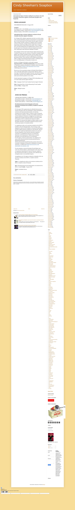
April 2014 (49, 158)
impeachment (51, 308)
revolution (50, 355)
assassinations (51, 240)
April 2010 (49, 211)
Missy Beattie (52, 39)
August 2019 (50, 86)
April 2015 (49, 144)
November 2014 (50, 150)
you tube (50, 388)
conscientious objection (52, 265)
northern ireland (51, 337)
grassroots (50, 298)
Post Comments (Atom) (20, 210)
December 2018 (50, 95)
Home (49, 19)
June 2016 (49, 129)
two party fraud (51, 378)
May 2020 (49, 76)
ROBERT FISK (51, 360)
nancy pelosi (50, 336)
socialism (50, 368)
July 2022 (49, 47)
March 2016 (49, 132)
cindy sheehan (51, 261)
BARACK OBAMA (51, 242)
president (50, 350)
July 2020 (49, 74)
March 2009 (49, 226)
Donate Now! (51, 400)
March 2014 (49, 159)
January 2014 (50, 161)
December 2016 (50, 122)
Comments (51, 447)
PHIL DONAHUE (51, 347)
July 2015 (49, 141)
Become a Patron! (50, 395)
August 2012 (50, 180)
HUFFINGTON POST (52, 303)
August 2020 (50, 73)
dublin (49, 280)
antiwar (50, 236)
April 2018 (49, 104)
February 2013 (50, 173)
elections (50, 283)
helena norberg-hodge (52, 301)
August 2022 (50, 46)
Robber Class (51, 359)
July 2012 (49, 181)
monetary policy (51, 332)
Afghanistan (50, 233)
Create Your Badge (50, 430)
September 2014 (50, 152)
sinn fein (50, 366)
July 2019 (49, 87)
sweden (50, 370)
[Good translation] (2, 492)
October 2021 (50, 57)
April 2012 (49, 184)
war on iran (50, 384)
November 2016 (50, 123)
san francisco (51, 365)
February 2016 (50, 133)
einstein (50, 282)
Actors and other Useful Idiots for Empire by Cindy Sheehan (27, 225)
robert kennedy (51, 361)
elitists (50, 284)
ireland (50, 311)
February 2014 (50, 160)
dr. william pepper (51, 279)
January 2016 (50, 134)
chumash (50, 260)
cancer (50, 252)
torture (50, 377)
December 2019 (50, 82)
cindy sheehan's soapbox (52, 262)
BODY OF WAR (51, 245)
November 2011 (50, 190)
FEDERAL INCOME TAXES (53, 290)
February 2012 (50, 187)
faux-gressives (51, 288)
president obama (51, 351)
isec (49, 313)
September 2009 (50, 219)
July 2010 (49, 208)
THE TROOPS (51, 375)
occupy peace (51, 340)
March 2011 (49, 199)
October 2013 (50, 164)
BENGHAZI (50, 243)
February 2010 (50, 213)
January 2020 (50, 81)
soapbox (50, 367)
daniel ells (50, 270)
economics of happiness (52, 281)
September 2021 (50, 58)
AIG (49, 234)
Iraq (49, 309)
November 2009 (50, 217)
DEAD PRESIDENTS (52, 273)
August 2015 (50, 140)
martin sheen (51, 328)
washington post (51, 386)
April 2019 (49, 91)
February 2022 (50, 53)
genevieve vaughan (51, 292)
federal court (50, 289)
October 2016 (50, 124)
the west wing (51, 376)
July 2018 (49, 101)
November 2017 (50, 110)
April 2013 (49, 171)
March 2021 (49, 65)
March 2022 (49, 52)
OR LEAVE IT (51, 342)
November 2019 (50, 83)
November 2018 (50, 96)
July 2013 (49, 168)
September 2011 (50, 192)
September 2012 (50, 179)
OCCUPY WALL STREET (52, 341)
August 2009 (50, 220)
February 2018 (50, 106)
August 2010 (50, 207)
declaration (50, 274)
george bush (50, 293)
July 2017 (49, 114)
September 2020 (50, 72)
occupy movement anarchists (53, 339)
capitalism (50, 253)
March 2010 (49, 212)
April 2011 (49, 198)
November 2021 (50, 56)
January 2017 (50, 121)
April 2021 (49, 64)
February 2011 (50, 200)
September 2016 (50, 125)
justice (50, 318)
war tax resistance (51, 385)
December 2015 (50, 135)
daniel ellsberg (51, 271)
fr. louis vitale (51, 291)
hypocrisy (50, 307)
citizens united (51, 263)
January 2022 (50, 54)
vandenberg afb (51, 380)
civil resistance (51, 264)
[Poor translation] (6, 492)
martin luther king (51, 326)
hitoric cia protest (51, 302)
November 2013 (50, 163)
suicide (50, 369)
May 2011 (49, 197)
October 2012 (50, 178)
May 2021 (49, 63)
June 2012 (49, 182)
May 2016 (49, 130)
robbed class (50, 358)
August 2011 (50, 193)
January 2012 (50, 188)
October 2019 (50, 84)
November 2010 (50, 203)
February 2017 (50, 120)
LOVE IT (50, 322)
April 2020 (49, 77)
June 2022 (49, 48)
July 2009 (49, 221)
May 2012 (49, 183)
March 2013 (49, 172)
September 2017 (50, 112)
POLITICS (50, 349)
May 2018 (49, 103)
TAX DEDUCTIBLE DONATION (53, 22)
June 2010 (49, 209)
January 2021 (50, 67)
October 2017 (50, 111)
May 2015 (49, 143)
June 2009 (49, 222)
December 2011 (50, 189)
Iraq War (50, 310)
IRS (49, 312)
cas (49, 254)
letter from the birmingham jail (53, 321)
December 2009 (50, 216)
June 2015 (49, 142)
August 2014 (50, 153)
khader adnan (51, 320)
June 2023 (49, 45)
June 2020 (49, 75)
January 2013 (50, 174)
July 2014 (49, 154)
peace (50, 346)
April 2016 (49, 131)
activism (50, 232)
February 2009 (50, 227)
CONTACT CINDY (51, 20)
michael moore (51, 329)
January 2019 (50, 94)
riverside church (51, 357)
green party (50, 299)
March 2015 (49, 145)
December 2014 (50, 149)
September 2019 (50, 85)
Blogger (44, 484)
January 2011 (50, 201)
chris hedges (50, 259)
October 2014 (50, 151)
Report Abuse (50, 391)
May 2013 (49, 170)
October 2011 (50, 191)
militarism (50, 330)
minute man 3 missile (52, 331)
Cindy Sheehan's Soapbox (32, 5)
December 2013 (50, 162)
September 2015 (50, 139)
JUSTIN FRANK (51, 319)
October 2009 (50, 218)
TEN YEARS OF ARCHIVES (53, 21)
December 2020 (50, 68)
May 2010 (49, 210)
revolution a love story (52, 356)
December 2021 (50, 55)
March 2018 (49, 105)
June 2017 (49, 115)
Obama (50, 338)
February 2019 (50, 93)
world (49, 387)
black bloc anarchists (52, 244)
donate (50, 278)
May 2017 (49, 116)
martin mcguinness (51, 327)
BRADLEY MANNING (52, 249)
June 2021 (49, 62)
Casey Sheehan (51, 255)
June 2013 (49, 169)
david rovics (50, 272)
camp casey (50, 251)
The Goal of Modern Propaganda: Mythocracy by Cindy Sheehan (28, 214)
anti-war (50, 235)
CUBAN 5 (50, 269)
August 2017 (50, 113)
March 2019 (49, 92)
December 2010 (50, 202)
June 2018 (49, 102)
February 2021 (50, 66)
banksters (50, 241)
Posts (50, 446)
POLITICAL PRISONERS (52, 348)
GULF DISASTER (51, 300)
